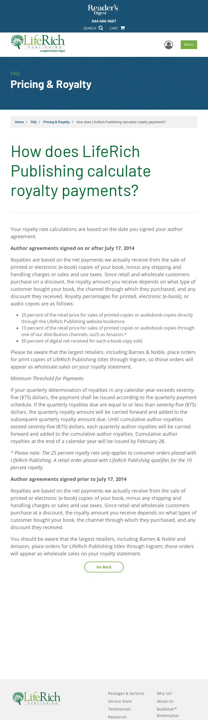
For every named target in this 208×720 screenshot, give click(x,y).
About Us (165, 701)
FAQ (34, 122)
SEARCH (93, 28)
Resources (117, 716)
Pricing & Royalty (56, 122)
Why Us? (164, 693)
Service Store (120, 701)
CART (117, 28)
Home (19, 122)
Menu (189, 44)
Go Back (104, 566)
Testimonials (119, 709)
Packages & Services (126, 693)
